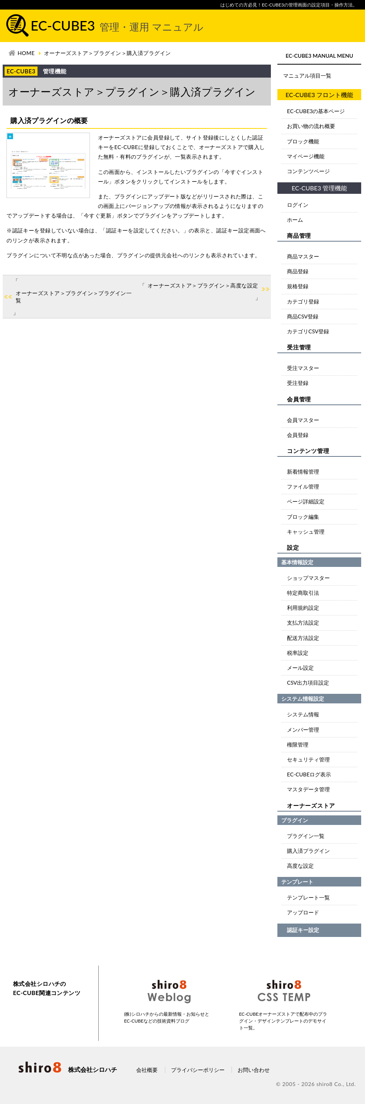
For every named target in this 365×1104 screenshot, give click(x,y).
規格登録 (297, 286)
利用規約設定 (303, 607)
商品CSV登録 (302, 316)
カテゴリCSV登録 (308, 331)
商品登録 (297, 271)
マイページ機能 (305, 156)
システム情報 (303, 714)
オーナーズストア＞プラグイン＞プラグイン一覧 (74, 297)
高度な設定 (300, 865)
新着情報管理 (303, 471)
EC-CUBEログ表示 (309, 774)
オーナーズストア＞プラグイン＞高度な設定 (203, 285)
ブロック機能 (303, 141)
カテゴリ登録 (303, 301)
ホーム (295, 219)
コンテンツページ (308, 171)
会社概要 (147, 1070)
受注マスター (303, 368)
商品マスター (303, 256)
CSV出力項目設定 (308, 682)
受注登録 (297, 383)
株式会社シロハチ (67, 1069)
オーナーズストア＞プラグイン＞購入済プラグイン (107, 53)
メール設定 (300, 667)
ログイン (297, 204)
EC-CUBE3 (117, 25)
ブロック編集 (303, 516)
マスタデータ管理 (308, 789)
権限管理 (297, 744)
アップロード (303, 912)
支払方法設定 (303, 622)
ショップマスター (308, 578)
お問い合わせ (254, 1070)
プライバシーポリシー (198, 1070)
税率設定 (297, 652)
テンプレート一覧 (308, 897)
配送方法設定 (303, 638)
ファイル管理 (303, 486)
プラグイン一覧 (305, 836)
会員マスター (303, 420)
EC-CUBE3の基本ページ (316, 111)
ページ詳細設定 (305, 501)
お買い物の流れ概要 (311, 126)
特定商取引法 (303, 592)
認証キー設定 (303, 930)
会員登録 (297, 435)
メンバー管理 (303, 729)
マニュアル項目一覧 (307, 75)
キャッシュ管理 (305, 531)
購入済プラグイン (308, 850)
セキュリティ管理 (308, 759)
